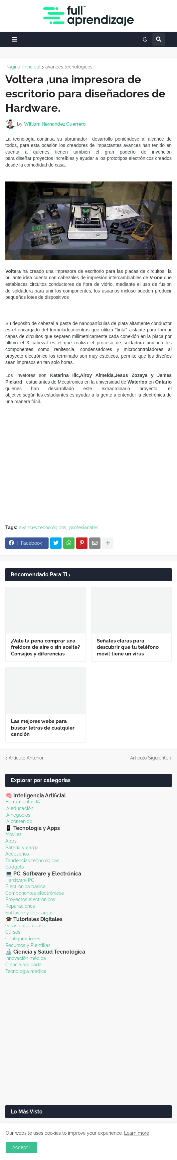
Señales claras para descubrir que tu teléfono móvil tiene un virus (128, 647)
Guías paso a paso (25, 925)
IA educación (19, 808)
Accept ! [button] (21, 1147)
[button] (15, 39)
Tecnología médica (26, 971)
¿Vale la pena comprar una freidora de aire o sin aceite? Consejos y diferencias (45, 647)
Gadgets (14, 867)
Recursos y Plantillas (28, 945)
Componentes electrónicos (34, 893)
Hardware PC (19, 880)
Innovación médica (25, 958)
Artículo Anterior (26, 757)
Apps (11, 841)
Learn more (136, 1133)
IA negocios (17, 815)
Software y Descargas (29, 912)
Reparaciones (20, 906)
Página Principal (23, 66)
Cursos (12, 932)
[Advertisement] (88, 471)
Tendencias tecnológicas (32, 860)
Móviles (13, 834)
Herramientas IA (22, 801)
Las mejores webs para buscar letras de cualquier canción (43, 727)
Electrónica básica (25, 886)
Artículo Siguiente (149, 757)
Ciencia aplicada (23, 964)
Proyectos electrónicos (30, 899)
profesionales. (84, 527)
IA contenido (18, 821)
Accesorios (17, 854)
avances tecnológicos (68, 66)
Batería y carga (22, 847)
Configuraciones (22, 938)
